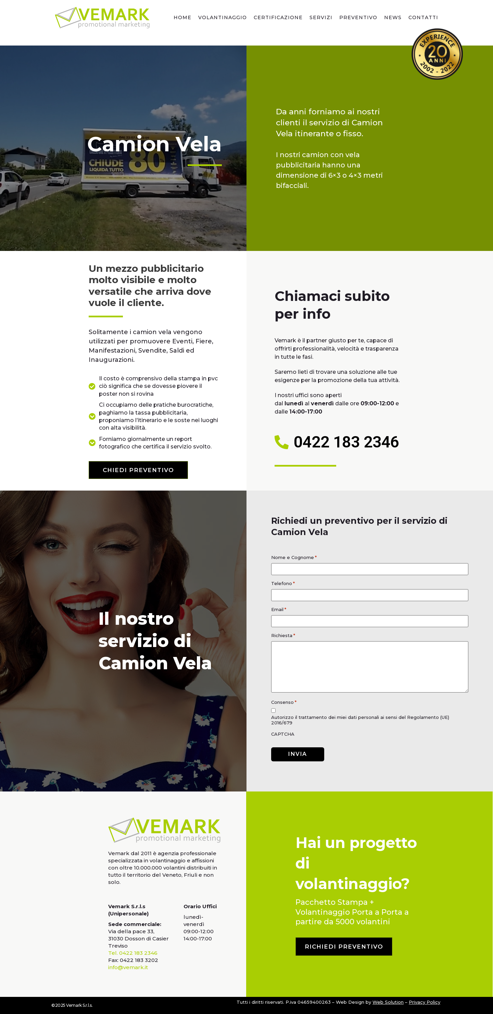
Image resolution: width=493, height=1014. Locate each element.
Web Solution (388, 1002)
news (393, 17)
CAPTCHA (282, 734)
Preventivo (358, 17)
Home (182, 17)
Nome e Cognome (294, 557)
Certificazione (278, 17)
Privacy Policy (424, 1002)
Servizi (320, 17)
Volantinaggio (222, 17)
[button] (138, 470)
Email (278, 609)
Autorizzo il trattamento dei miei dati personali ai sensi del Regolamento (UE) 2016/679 (360, 720)
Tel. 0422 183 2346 (132, 953)
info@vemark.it (128, 967)
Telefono (283, 583)
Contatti (423, 17)
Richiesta (283, 635)
